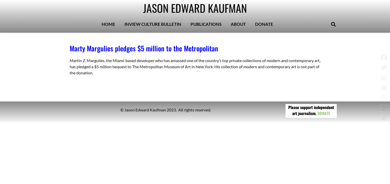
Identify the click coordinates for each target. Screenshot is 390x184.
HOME (108, 24)
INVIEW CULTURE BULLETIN (152, 24)
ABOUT (238, 24)
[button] (333, 24)
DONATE (264, 24)
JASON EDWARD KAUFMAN (195, 8)
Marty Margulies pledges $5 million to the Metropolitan (144, 48)
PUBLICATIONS (206, 24)
